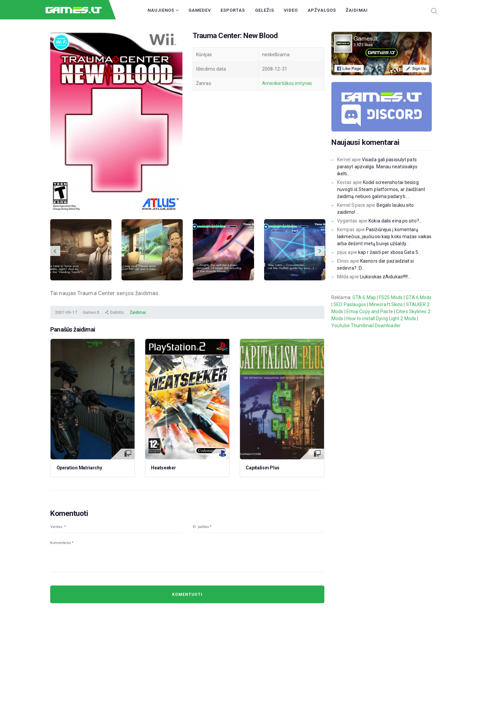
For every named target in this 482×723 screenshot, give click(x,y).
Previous (55, 251)
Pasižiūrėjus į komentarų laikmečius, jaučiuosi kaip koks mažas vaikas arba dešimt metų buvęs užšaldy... (384, 236)
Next (320, 251)
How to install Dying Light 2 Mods (381, 318)
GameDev (199, 10)
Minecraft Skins (386, 304)
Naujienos (163, 10)
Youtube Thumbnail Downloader (366, 325)
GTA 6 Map (364, 297)
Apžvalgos (322, 10)
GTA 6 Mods (418, 297)
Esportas (233, 10)
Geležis (264, 10)
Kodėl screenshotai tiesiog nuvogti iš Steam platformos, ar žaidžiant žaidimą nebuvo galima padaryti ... (381, 189)
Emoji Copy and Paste (369, 311)
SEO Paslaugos (349, 304)
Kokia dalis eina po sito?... (395, 220)
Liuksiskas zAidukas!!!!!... (385, 276)
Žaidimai (357, 10)
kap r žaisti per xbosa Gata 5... (389, 252)
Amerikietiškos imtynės (287, 83)
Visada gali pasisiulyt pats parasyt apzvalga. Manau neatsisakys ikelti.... (377, 166)
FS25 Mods (391, 297)
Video (291, 10)
